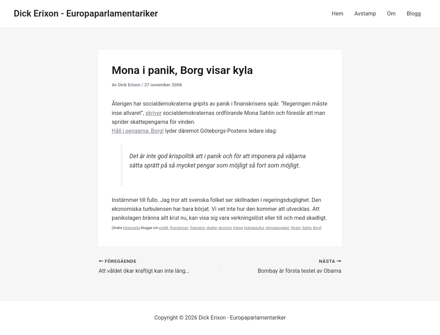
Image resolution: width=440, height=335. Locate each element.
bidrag (238, 228)
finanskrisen (179, 228)
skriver (153, 113)
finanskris (197, 228)
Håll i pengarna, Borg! (138, 131)
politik (163, 228)
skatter (211, 228)
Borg (316, 228)
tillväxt (295, 228)
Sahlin (306, 228)
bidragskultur (254, 228)
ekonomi (225, 228)
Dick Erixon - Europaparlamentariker (86, 13)
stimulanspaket (277, 228)
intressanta (131, 228)
